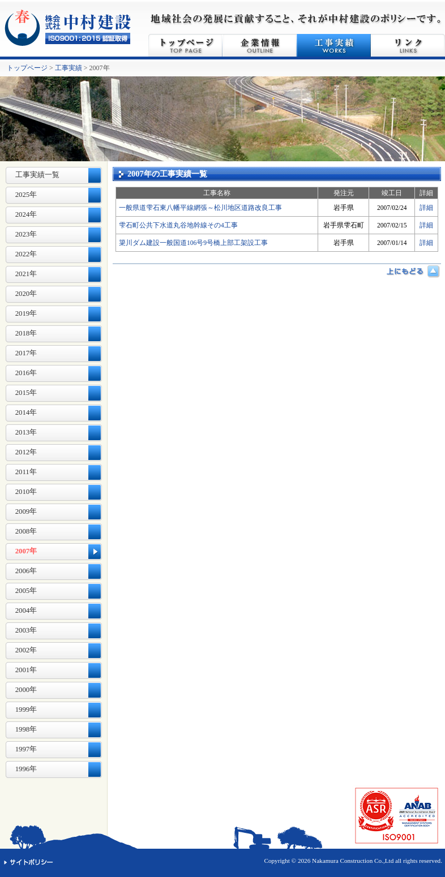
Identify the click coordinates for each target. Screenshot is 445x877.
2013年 (26, 432)
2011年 (26, 472)
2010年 (26, 492)
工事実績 (334, 45)
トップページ (185, 45)
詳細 (426, 207)
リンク (408, 45)
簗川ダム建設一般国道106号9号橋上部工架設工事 (193, 242)
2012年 (26, 452)
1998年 (26, 729)
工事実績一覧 (37, 175)
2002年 (26, 650)
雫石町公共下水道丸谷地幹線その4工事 (178, 225)
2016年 (26, 373)
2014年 (26, 412)
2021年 (26, 274)
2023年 (26, 234)
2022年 (26, 254)
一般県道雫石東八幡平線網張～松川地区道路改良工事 (200, 207)
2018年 (26, 333)
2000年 (26, 690)
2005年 (26, 591)
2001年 (26, 670)
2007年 (26, 551)
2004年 (26, 610)
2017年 (26, 353)
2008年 (26, 531)
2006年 (26, 571)
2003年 (26, 630)
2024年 (26, 214)
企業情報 (259, 45)
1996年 (26, 769)
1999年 (26, 709)
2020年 (26, 294)
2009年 (26, 511)
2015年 (26, 393)
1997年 (26, 749)
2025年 (26, 195)
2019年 (26, 313)
